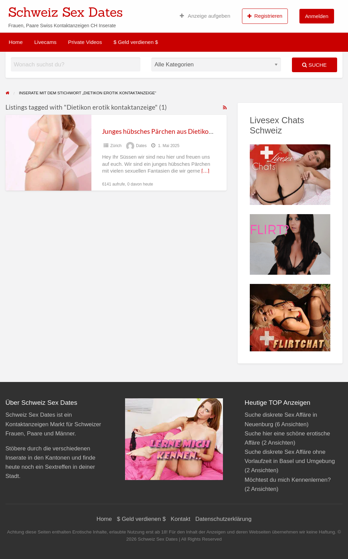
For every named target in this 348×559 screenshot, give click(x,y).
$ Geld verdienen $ (136, 42)
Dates (141, 145)
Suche (314, 65)
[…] (205, 171)
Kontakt (180, 519)
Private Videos (85, 42)
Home (16, 42)
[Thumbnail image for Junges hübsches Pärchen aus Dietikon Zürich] (48, 153)
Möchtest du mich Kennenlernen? (288, 480)
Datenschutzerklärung (223, 519)
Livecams (45, 42)
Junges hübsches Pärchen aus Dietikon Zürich (167, 131)
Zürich (115, 145)
